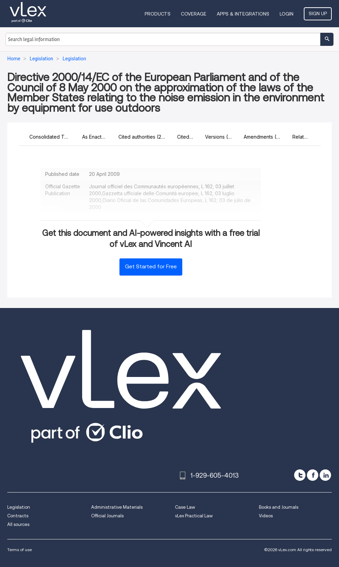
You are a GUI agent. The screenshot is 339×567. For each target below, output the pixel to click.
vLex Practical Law (194, 515)
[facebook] (312, 475)
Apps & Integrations (243, 14)
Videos (266, 515)
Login (286, 14)
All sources (18, 524)
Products (158, 14)
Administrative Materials (117, 507)
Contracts (17, 515)
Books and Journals (278, 507)
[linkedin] (325, 475)
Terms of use (19, 549)
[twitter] (300, 475)
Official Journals (107, 515)
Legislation (18, 507)
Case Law (185, 507)
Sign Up (318, 13)
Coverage (193, 14)
